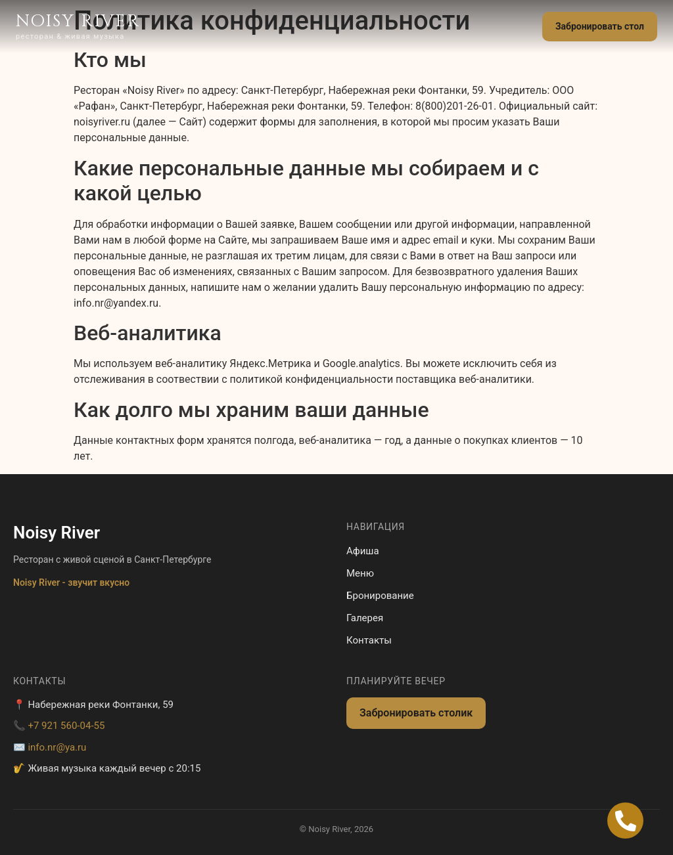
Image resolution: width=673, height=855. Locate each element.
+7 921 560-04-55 (66, 726)
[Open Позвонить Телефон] (625, 820)
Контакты (369, 640)
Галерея (364, 618)
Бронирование (380, 596)
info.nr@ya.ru (57, 747)
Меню (360, 573)
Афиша (362, 551)
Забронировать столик (416, 713)
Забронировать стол (599, 26)
